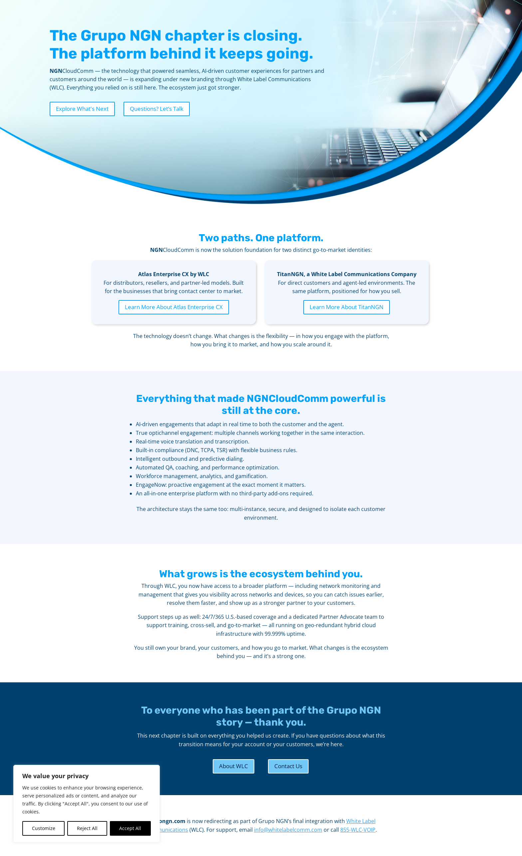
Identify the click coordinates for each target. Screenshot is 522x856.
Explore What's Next (82, 108)
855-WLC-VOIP (358, 829)
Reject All (87, 828)
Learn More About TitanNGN (347, 307)
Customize (43, 828)
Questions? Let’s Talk (156, 108)
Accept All (130, 828)
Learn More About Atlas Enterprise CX (174, 307)
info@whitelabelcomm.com (288, 829)
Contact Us (288, 766)
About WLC (233, 766)
